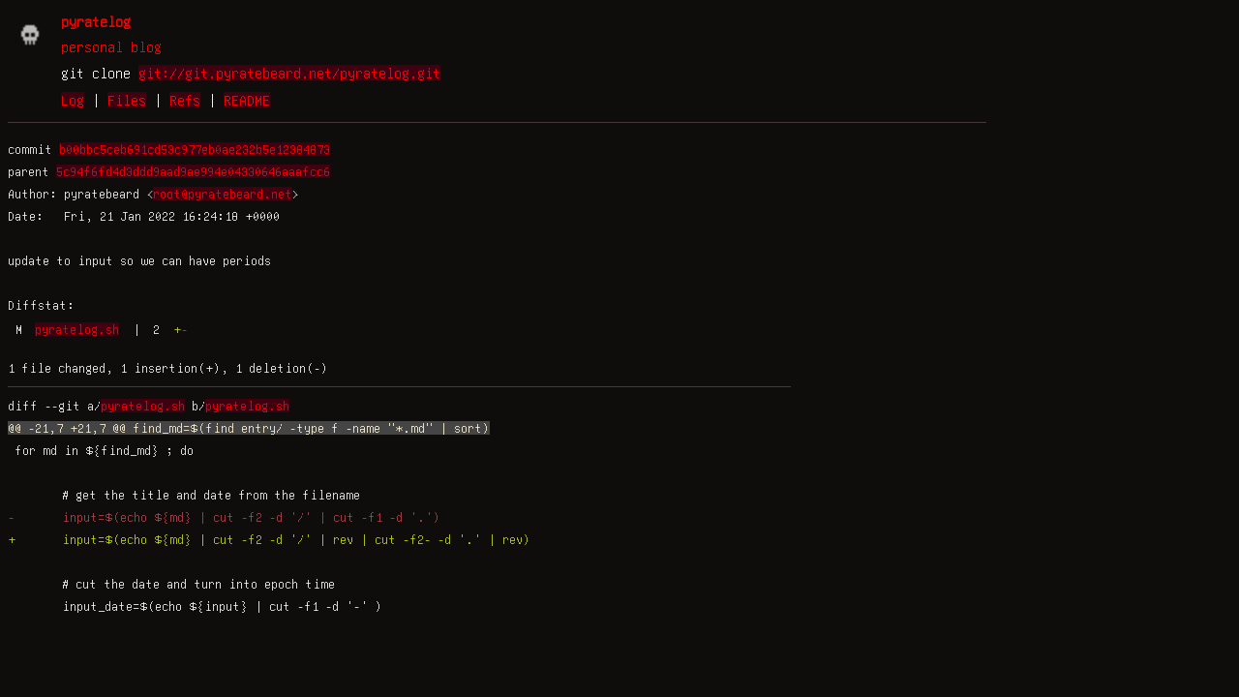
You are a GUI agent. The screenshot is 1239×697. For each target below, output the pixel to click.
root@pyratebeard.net (222, 193)
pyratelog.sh (77, 329)
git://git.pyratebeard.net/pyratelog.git (289, 72)
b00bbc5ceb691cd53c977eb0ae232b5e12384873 (194, 149)
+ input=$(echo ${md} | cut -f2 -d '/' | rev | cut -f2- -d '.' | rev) (269, 539)
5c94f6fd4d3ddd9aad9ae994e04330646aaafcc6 (193, 171)
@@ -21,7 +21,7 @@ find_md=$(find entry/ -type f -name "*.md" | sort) (249, 428)
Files (126, 99)
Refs (184, 99)
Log (72, 99)
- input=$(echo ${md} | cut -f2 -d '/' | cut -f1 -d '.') (224, 517)
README (247, 99)
